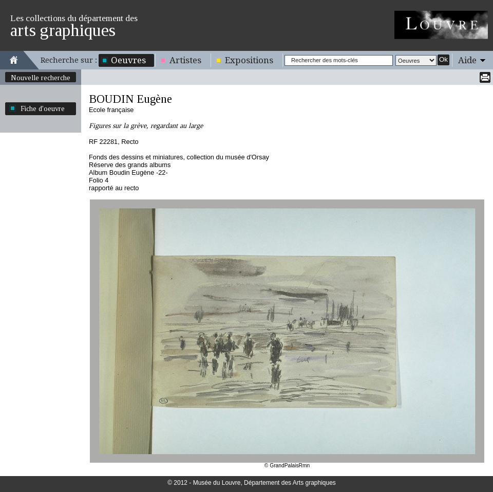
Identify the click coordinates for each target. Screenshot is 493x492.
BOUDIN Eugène (130, 99)
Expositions (249, 60)
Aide (467, 60)
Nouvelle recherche (40, 78)
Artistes (185, 60)
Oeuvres (128, 60)
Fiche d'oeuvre (43, 108)
